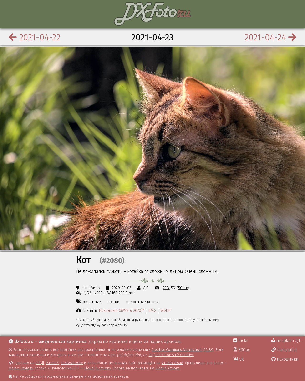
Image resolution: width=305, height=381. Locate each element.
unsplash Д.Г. (286, 340)
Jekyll (40, 363)
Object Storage (21, 368)
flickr (240, 340)
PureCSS (52, 363)
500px (241, 349)
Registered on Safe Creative (171, 355)
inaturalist (284, 349)
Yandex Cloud (172, 363)
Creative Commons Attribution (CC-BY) (183, 349)
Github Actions (167, 368)
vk (238, 359)
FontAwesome (72, 363)
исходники (285, 359)
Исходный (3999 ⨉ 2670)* (121, 310)
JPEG (152, 310)
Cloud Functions (97, 368)
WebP (165, 310)
